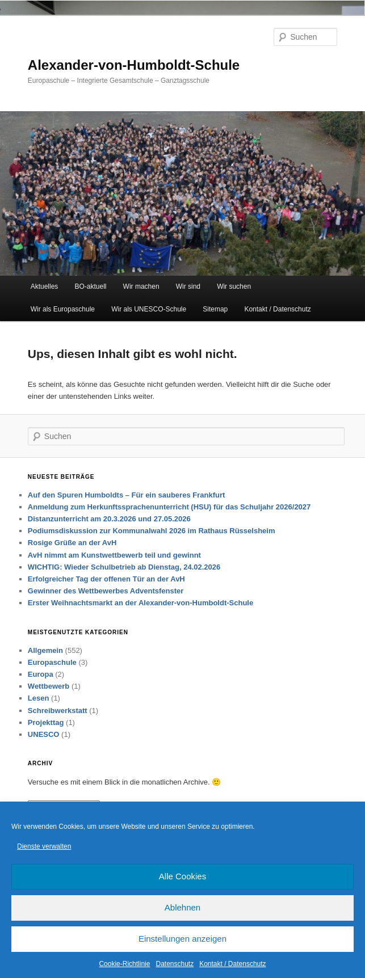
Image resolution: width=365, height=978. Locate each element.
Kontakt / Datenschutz (232, 964)
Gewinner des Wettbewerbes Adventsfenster (106, 591)
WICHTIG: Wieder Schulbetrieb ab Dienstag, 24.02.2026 (124, 567)
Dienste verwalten (44, 846)
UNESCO (44, 734)
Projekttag (46, 722)
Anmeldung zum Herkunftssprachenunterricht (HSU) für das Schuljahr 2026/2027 (169, 507)
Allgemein (45, 650)
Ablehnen (182, 907)
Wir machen (141, 286)
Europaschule (52, 662)
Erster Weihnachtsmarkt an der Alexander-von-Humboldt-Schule (140, 602)
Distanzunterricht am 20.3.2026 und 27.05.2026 (109, 519)
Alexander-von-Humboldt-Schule (134, 65)
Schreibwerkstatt (57, 710)
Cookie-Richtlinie (124, 964)
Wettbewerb (48, 686)
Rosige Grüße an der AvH (72, 542)
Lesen (38, 698)
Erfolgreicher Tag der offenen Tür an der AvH (106, 579)
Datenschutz (175, 964)
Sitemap (215, 309)
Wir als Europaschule (63, 309)
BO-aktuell (90, 286)
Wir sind (188, 286)
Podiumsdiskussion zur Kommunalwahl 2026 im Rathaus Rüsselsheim (151, 530)
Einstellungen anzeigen (182, 938)
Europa (40, 674)
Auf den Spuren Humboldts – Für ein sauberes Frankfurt (127, 495)
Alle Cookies (182, 876)
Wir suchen (234, 286)
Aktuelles (44, 286)
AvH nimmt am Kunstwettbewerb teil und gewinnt (114, 555)
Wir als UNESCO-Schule (148, 309)
